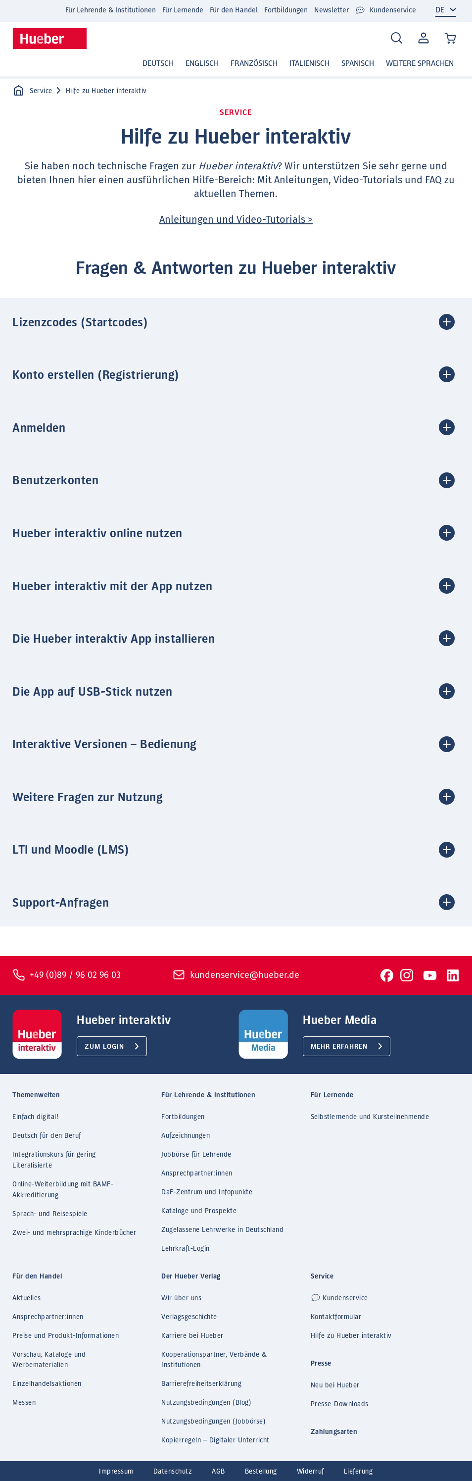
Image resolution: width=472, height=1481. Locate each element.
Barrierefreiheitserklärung (201, 1383)
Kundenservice (385, 10)
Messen (24, 1402)
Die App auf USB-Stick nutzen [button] (92, 692)
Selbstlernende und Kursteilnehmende (370, 1117)
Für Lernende (182, 10)
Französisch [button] (254, 63)
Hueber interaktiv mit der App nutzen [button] (112, 587)
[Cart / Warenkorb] (451, 38)
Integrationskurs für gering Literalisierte (54, 1160)
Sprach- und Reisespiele (50, 1214)
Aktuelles (26, 1298)
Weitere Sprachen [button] (420, 63)
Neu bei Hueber (335, 1385)
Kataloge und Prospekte (198, 1211)
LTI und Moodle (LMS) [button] (70, 850)
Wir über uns (181, 1298)
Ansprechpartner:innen (197, 1173)
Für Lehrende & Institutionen (110, 10)
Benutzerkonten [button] (55, 481)
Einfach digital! (35, 1117)
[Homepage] (49, 38)
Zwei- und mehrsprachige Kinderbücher (74, 1232)
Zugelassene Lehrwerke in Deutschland (222, 1229)
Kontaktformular (336, 1317)
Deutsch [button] (158, 63)
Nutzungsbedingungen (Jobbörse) (213, 1421)
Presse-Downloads (340, 1404)
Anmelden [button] (38, 428)
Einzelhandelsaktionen (47, 1383)
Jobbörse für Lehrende (196, 1154)
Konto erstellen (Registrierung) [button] (96, 375)
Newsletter (331, 10)
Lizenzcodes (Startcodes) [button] (80, 323)
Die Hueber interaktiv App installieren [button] (113, 639)
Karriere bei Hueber (192, 1335)
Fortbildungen (286, 10)
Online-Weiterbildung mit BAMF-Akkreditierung (62, 1190)
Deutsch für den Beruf (46, 1135)
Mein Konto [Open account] (422, 38)
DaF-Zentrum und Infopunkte (206, 1192)
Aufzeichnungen (185, 1135)
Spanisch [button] (357, 63)
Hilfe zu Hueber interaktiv (351, 1335)
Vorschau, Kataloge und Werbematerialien (49, 1360)
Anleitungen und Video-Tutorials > (236, 219)
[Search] (396, 38)
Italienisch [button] (309, 63)
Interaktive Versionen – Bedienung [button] (104, 745)
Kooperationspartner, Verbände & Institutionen (214, 1360)
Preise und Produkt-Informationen (65, 1335)
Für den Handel (234, 10)
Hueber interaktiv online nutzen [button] (97, 534)
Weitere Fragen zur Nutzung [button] (87, 798)
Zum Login (104, 1046)
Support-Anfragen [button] (60, 903)
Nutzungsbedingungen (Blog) (206, 1402)
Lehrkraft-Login (185, 1248)
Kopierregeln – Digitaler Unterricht (215, 1440)
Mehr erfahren (339, 1046)
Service (32, 91)
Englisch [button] (202, 63)
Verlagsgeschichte (189, 1317)
